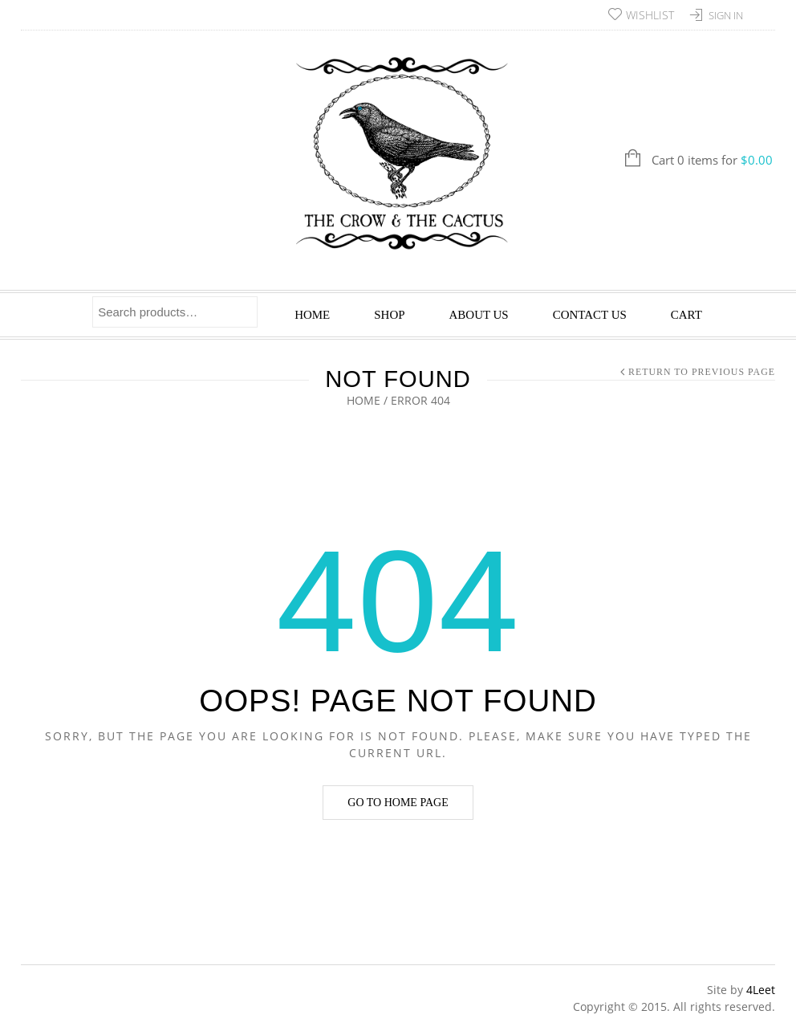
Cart (686, 314)
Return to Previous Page (701, 371)
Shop (389, 314)
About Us (479, 314)
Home (312, 314)
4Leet (760, 989)
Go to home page (397, 803)
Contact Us (590, 314)
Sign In (726, 15)
